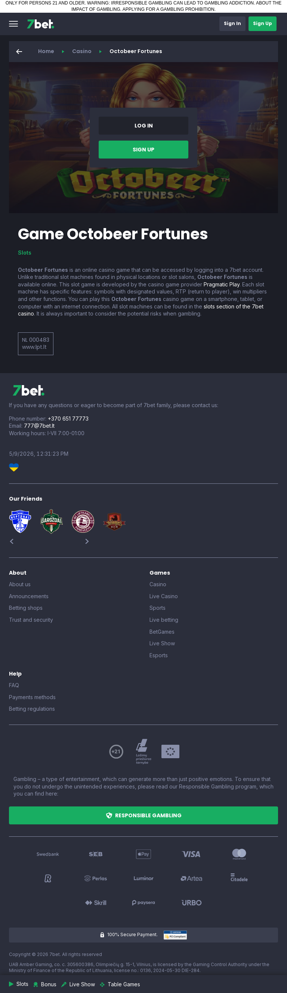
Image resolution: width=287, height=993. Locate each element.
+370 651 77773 (68, 418)
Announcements (29, 596)
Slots (24, 252)
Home (46, 51)
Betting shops (26, 608)
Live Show (162, 643)
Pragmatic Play (222, 284)
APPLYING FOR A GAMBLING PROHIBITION (169, 9)
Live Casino (163, 596)
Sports (157, 608)
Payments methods (32, 697)
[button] (13, 23)
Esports (158, 655)
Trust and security (31, 620)
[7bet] (40, 23)
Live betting (163, 620)
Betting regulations (32, 708)
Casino (82, 51)
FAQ (14, 685)
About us (20, 584)
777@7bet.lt (39, 425)
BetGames (162, 631)
